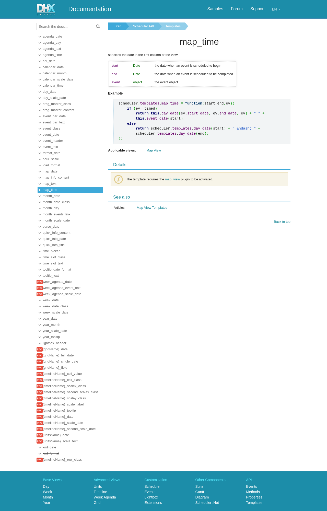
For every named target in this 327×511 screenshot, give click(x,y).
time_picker (51, 251)
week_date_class (55, 306)
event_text (50, 147)
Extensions (153, 503)
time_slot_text (53, 263)
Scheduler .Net (207, 503)
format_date (51, 153)
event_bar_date (54, 116)
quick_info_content (56, 233)
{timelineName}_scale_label (63, 404)
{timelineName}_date (58, 417)
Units (98, 486)
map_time (50, 190)
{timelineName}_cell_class (62, 380)
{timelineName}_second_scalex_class (70, 392)
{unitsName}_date (56, 435)
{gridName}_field (55, 367)
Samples (215, 9)
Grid (97, 503)
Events (150, 492)
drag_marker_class (57, 104)
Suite (199, 486)
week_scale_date (55, 312)
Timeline (100, 492)
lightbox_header (54, 343)
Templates (173, 26)
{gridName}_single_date (60, 361)
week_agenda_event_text (61, 288)
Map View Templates (152, 208)
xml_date (49, 447)
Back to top (282, 222)
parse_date (51, 226)
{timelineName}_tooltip (59, 410)
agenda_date (52, 36)
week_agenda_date (57, 282)
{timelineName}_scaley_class (64, 398)
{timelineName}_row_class (62, 459)
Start (117, 26)
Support (257, 9)
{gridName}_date (55, 349)
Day (46, 486)
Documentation (89, 9)
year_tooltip (51, 337)
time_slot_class (54, 257)
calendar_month (54, 73)
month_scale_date (56, 220)
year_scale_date (55, 331)
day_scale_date (54, 98)
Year (46, 503)
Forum (237, 9)
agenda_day (52, 42)
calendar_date (53, 67)
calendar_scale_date (58, 79)
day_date (49, 92)
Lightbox (151, 497)
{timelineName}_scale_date (63, 423)
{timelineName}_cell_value (62, 374)
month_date (51, 196)
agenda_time (52, 55)
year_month (51, 325)
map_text (49, 183)
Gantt (199, 492)
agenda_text (52, 49)
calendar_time (53, 85)
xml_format (51, 453)
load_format (51, 165)
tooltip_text (51, 275)
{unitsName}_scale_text (60, 441)
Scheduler (153, 486)
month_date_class (56, 202)
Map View (153, 150)
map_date (50, 171)
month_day (51, 208)
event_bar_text (54, 122)
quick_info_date (54, 239)
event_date (51, 134)
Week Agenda (105, 497)
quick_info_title (54, 245)
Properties (254, 497)
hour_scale (51, 159)
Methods (253, 492)
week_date (51, 300)
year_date (50, 318)
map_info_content (56, 177)
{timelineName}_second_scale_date (69, 429)
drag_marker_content (58, 110)
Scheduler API (143, 26)
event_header (53, 141)
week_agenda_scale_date (62, 294)
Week (47, 492)
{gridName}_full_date (58, 355)
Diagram (202, 497)
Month (48, 497)
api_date (49, 61)
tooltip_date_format (57, 269)
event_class (51, 128)
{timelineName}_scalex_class (64, 386)
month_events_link (56, 214)
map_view (172, 179)
